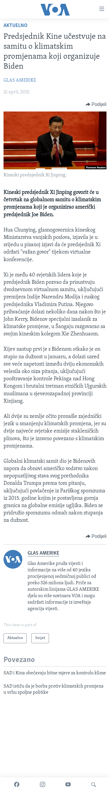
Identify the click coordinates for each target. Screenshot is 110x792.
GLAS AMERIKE (20, 80)
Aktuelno (16, 25)
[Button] (96, 104)
